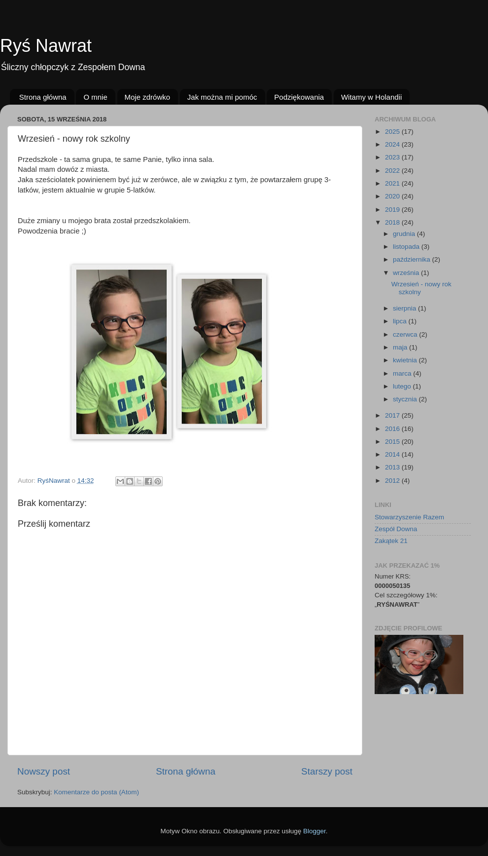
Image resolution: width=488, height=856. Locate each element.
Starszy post (326, 771)
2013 (393, 467)
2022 (393, 170)
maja (401, 347)
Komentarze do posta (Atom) (96, 792)
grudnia (405, 233)
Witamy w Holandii (371, 97)
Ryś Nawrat (46, 46)
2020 (393, 196)
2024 (393, 144)
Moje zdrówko (148, 97)
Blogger (314, 831)
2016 (393, 428)
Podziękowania (299, 97)
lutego (403, 386)
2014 (393, 454)
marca (403, 373)
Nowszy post (43, 771)
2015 (393, 441)
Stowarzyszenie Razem (409, 517)
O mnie (95, 97)
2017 (393, 415)
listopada (407, 246)
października (412, 259)
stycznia (406, 399)
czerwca (406, 334)
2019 (393, 209)
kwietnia (406, 360)
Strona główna (43, 97)
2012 (393, 480)
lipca (401, 321)
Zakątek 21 (391, 541)
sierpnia (405, 308)
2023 (393, 157)
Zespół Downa (396, 529)
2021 (393, 183)
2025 (393, 131)
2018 (393, 222)
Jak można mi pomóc (222, 97)
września (407, 272)
